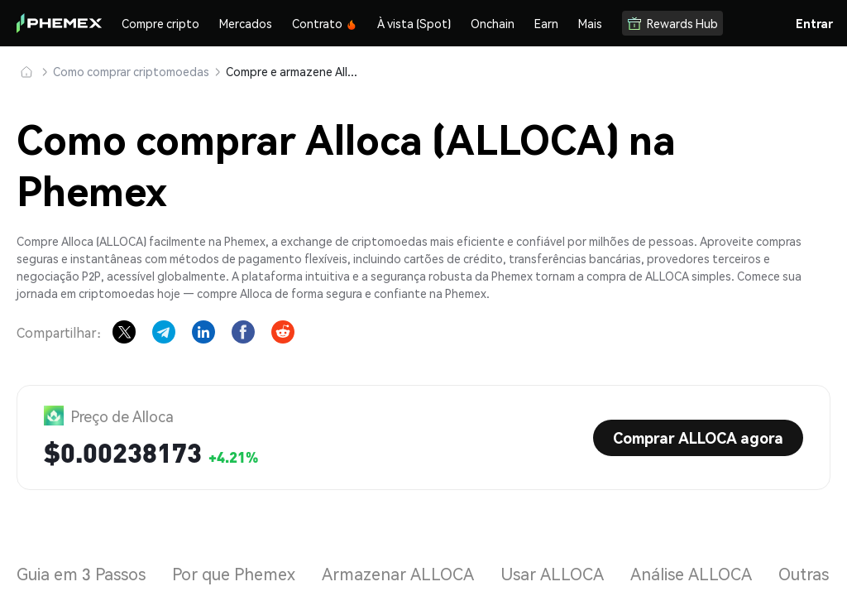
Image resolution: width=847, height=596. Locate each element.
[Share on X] (124, 332)
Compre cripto (160, 23)
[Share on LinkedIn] (203, 332)
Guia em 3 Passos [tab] (81, 573)
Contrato (324, 23)
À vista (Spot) (414, 23)
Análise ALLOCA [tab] (691, 573)
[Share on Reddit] (283, 332)
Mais (590, 23)
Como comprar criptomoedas (131, 71)
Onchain (492, 23)
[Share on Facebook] (243, 332)
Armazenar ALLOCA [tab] (398, 573)
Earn (546, 23)
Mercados (245, 23)
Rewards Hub (672, 23)
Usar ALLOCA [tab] (552, 573)
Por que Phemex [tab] (233, 573)
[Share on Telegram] (164, 332)
